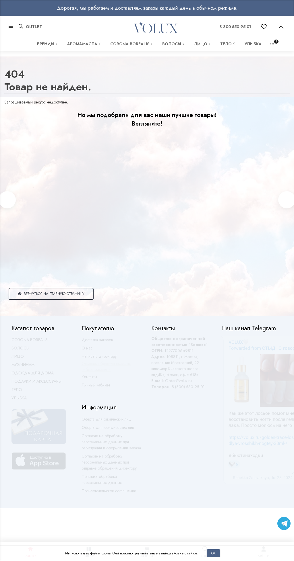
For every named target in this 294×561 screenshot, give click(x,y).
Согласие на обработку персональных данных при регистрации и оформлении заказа (111, 444)
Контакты (89, 379)
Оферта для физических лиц (106, 422)
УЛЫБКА (253, 44)
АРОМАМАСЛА (84, 44)
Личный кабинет (96, 387)
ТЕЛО (228, 44)
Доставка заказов (97, 342)
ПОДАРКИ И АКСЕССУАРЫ (36, 384)
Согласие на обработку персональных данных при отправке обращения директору (109, 465)
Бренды (48, 44)
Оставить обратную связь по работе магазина (106, 369)
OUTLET (34, 27)
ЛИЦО (203, 44)
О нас (87, 350)
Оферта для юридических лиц (108, 430)
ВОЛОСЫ (173, 44)
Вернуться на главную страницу (51, 293)
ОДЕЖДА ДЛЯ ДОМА (32, 375)
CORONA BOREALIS (132, 44)
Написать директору (99, 359)
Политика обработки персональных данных (102, 482)
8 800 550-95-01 (235, 27)
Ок (213, 553)
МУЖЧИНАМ (22, 367)
